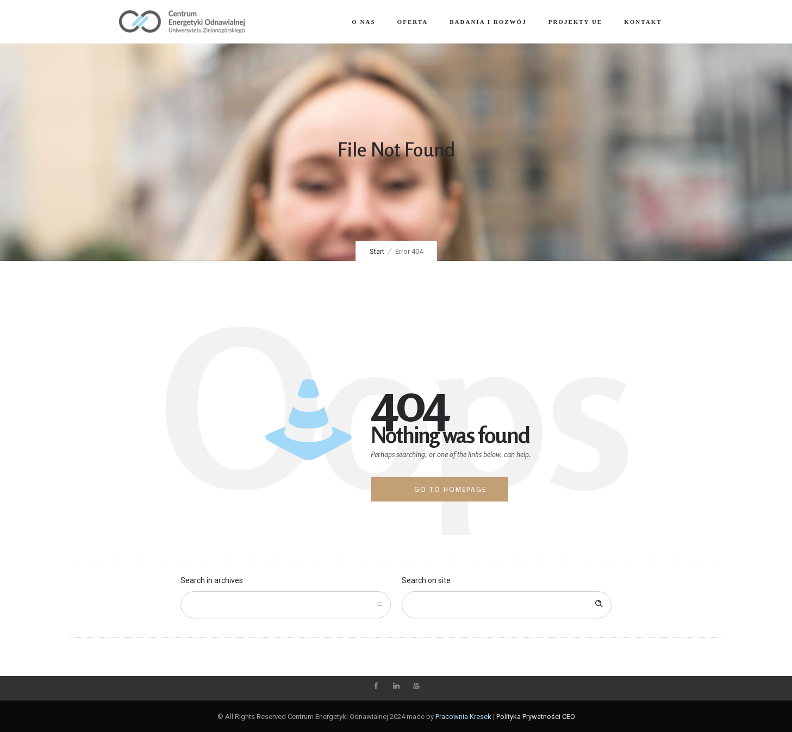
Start (377, 251)
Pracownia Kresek (463, 716)
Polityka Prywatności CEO (535, 716)
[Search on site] (507, 604)
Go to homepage (450, 489)
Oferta (412, 21)
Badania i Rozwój (488, 21)
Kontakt (643, 21)
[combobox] (285, 604)
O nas (363, 21)
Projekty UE (575, 21)
